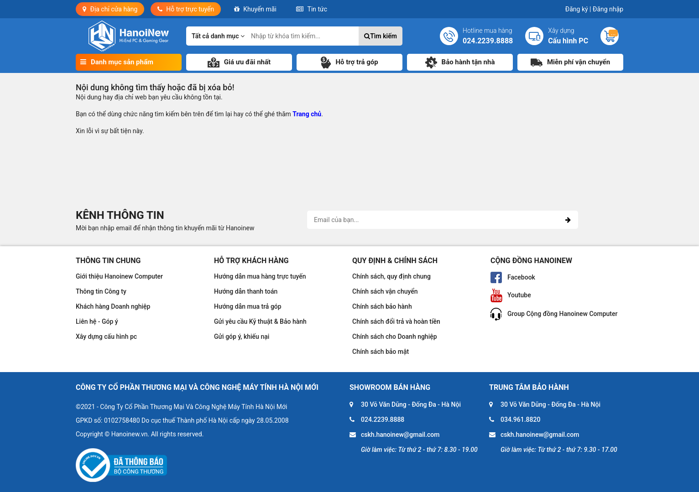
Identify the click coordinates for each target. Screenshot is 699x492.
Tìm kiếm (380, 36)
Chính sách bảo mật (380, 351)
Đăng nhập (608, 9)
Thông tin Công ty (101, 291)
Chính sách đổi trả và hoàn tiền (396, 321)
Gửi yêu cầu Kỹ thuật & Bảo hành (260, 321)
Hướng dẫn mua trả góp (248, 306)
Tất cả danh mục (218, 36)
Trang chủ (306, 114)
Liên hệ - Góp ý (97, 321)
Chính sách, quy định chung (391, 276)
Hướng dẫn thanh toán (245, 291)
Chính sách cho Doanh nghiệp (394, 336)
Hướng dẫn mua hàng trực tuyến (260, 276)
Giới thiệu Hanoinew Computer (119, 276)
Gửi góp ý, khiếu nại (241, 336)
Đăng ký (578, 9)
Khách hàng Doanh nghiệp (113, 306)
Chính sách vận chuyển (385, 291)
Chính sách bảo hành (382, 306)
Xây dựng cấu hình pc (106, 336)
